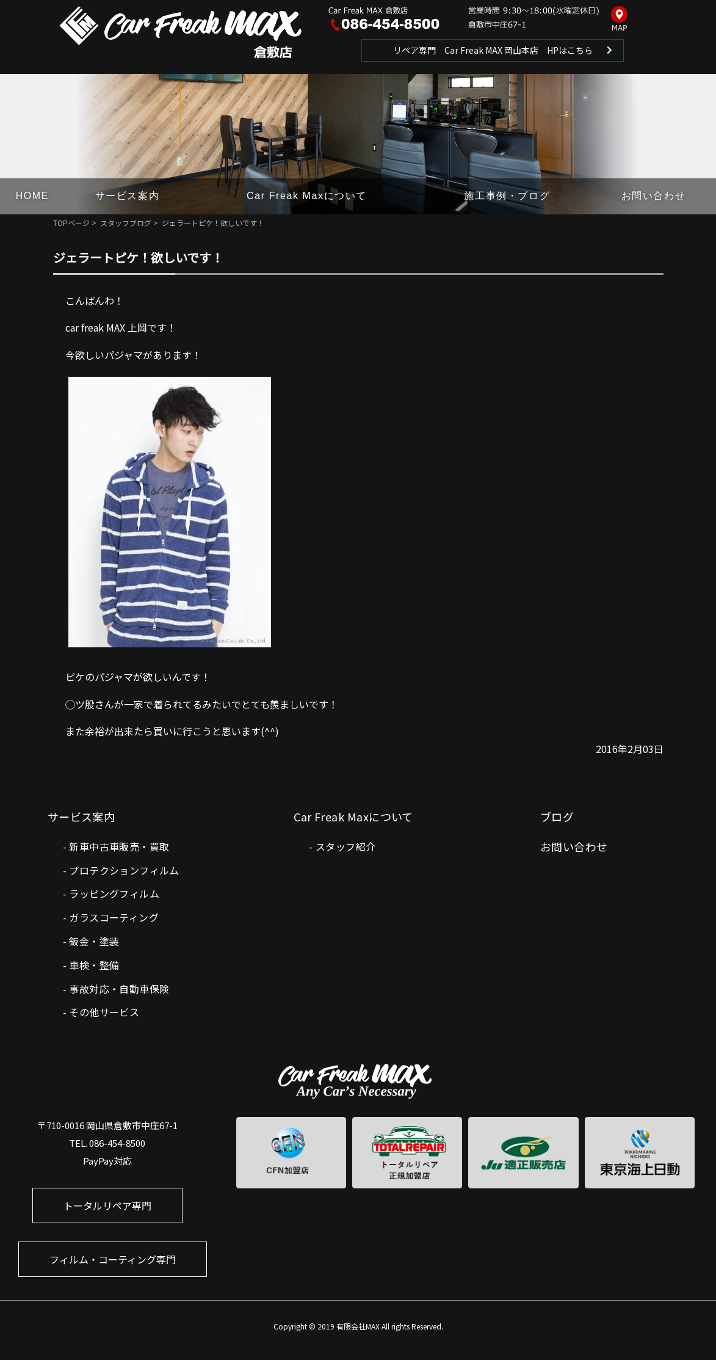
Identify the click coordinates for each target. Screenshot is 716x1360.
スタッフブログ (125, 222)
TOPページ (71, 222)
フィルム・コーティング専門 (112, 1259)
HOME (32, 196)
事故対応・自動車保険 (119, 988)
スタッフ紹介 (345, 846)
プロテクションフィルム (124, 870)
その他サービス (104, 1012)
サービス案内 (127, 196)
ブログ (557, 816)
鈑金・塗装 (94, 941)
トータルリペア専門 (107, 1205)
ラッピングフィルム (114, 893)
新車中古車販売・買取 (119, 846)
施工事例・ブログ (507, 196)
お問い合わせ (653, 196)
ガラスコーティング (114, 917)
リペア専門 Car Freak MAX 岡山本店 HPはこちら (493, 50)
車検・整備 (94, 965)
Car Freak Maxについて (307, 196)
